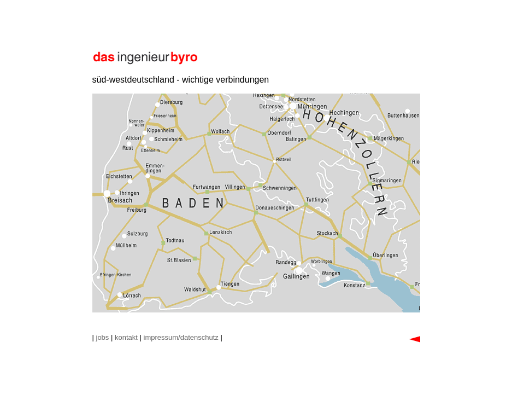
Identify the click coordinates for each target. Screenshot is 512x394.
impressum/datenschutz (181, 337)
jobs (102, 337)
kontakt (126, 337)
